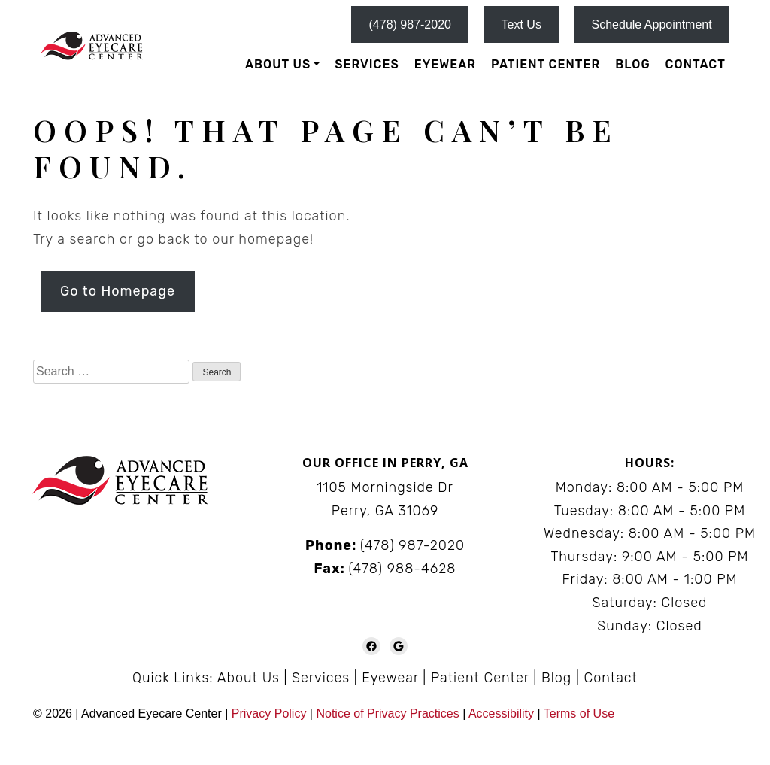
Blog (632, 64)
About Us (278, 64)
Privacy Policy (271, 713)
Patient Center (545, 64)
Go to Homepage (117, 291)
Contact (695, 64)
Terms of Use (579, 713)
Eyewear (445, 64)
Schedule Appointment (652, 24)
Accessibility (501, 713)
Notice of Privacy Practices (387, 713)
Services (367, 64)
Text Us (521, 24)
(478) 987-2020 (410, 24)
